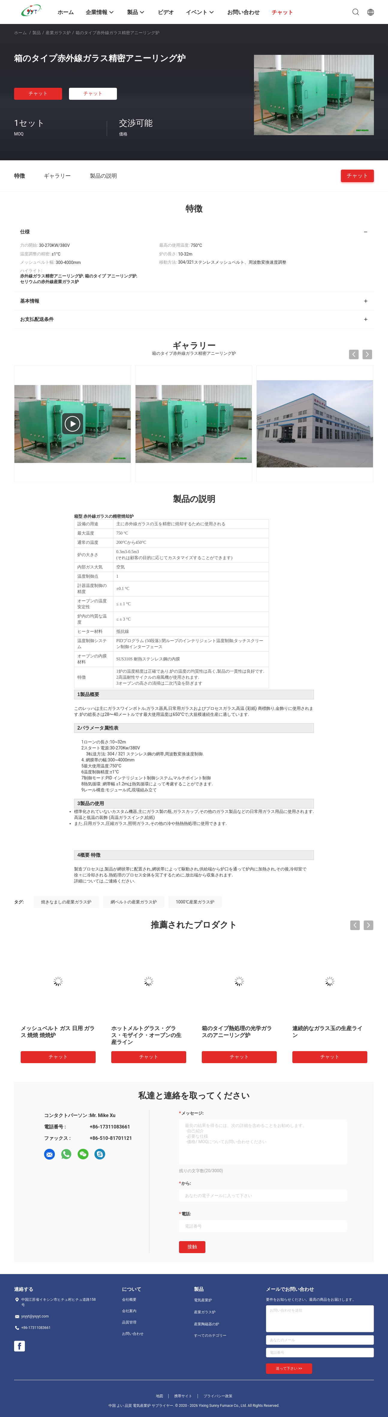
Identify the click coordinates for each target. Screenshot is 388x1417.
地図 (159, 1396)
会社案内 (129, 1311)
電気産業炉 (203, 1300)
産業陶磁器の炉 (206, 1324)
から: (186, 1183)
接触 (192, 1247)
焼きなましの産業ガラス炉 (66, 902)
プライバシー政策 (218, 1396)
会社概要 (129, 1299)
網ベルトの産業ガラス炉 (134, 902)
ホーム (20, 32)
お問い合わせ (133, 1334)
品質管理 (129, 1322)
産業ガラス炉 (58, 32)
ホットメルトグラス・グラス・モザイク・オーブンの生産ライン (146, 1035)
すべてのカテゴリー (210, 1335)
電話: (186, 1213)
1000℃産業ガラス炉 (195, 902)
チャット (38, 93)
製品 (36, 32)
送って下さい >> (289, 1368)
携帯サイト (183, 1396)
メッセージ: (192, 1113)
